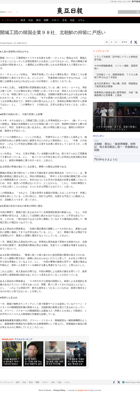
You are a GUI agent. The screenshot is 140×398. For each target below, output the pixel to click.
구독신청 (113, 1)
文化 (64, 20)
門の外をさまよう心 (105, 159)
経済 (23, 20)
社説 (72, 20)
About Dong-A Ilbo (131, 382)
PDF (129, 1)
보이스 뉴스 (122, 1)
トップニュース (10, 20)
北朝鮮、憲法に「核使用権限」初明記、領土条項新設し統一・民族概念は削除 (116, 146)
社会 (30, 20)
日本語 (9, 12)
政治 (38, 20)
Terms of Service (44, 390)
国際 (46, 20)
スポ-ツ (55, 20)
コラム (81, 20)
